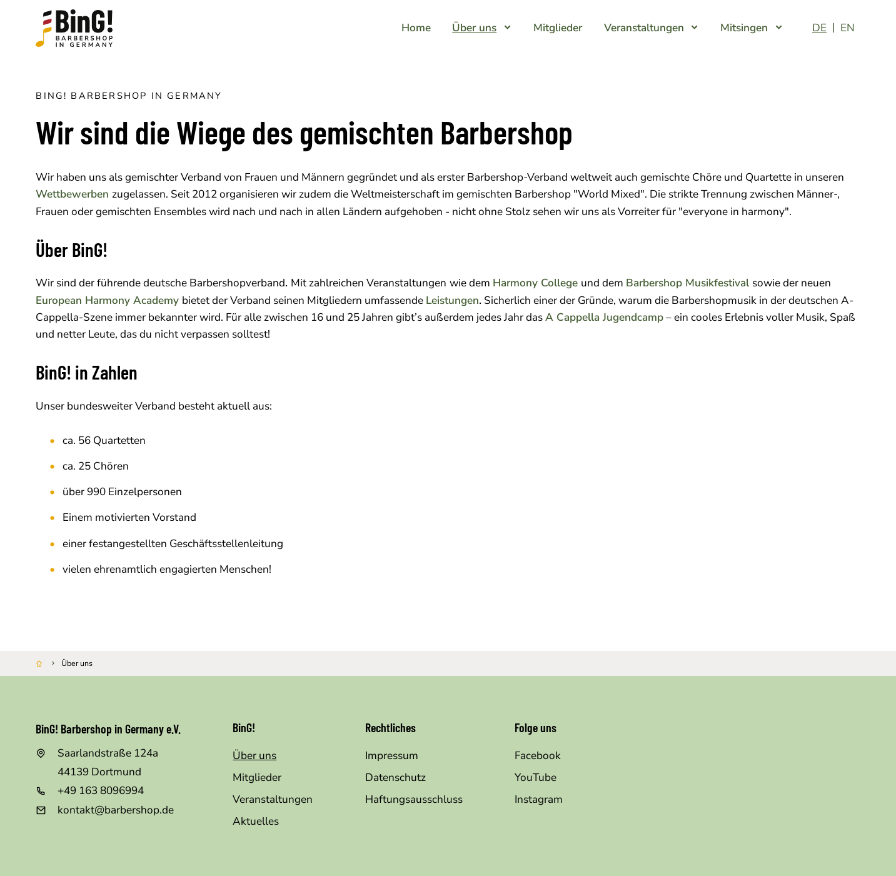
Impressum (391, 755)
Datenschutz (395, 777)
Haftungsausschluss (414, 799)
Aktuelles (256, 821)
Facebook (538, 755)
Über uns (254, 755)
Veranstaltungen (273, 799)
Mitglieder (257, 777)
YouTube (535, 777)
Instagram (539, 799)
